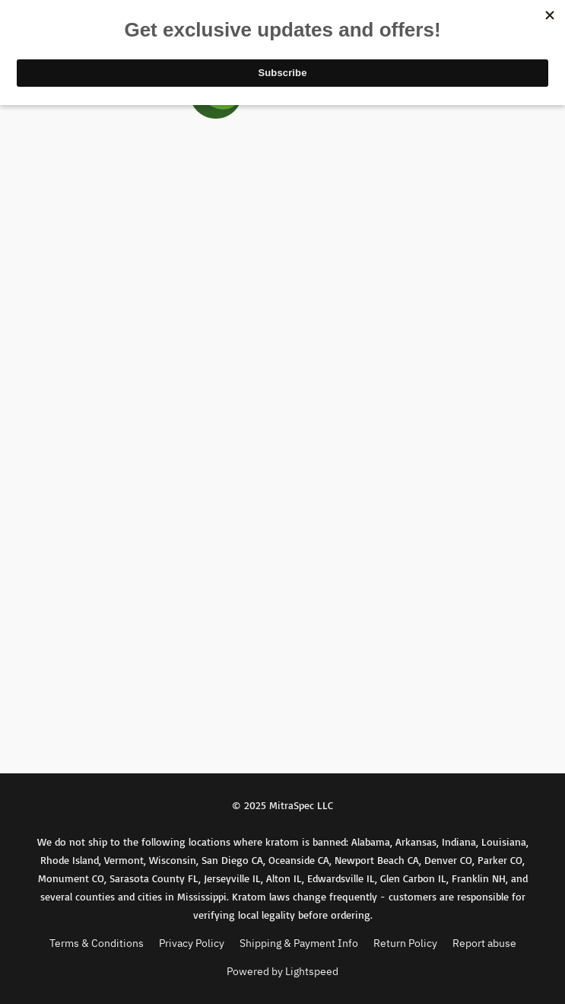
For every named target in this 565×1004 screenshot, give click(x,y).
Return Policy (405, 943)
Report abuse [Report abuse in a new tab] (484, 943)
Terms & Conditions (96, 943)
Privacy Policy (191, 943)
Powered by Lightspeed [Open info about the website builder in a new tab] (282, 971)
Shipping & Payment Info (299, 943)
